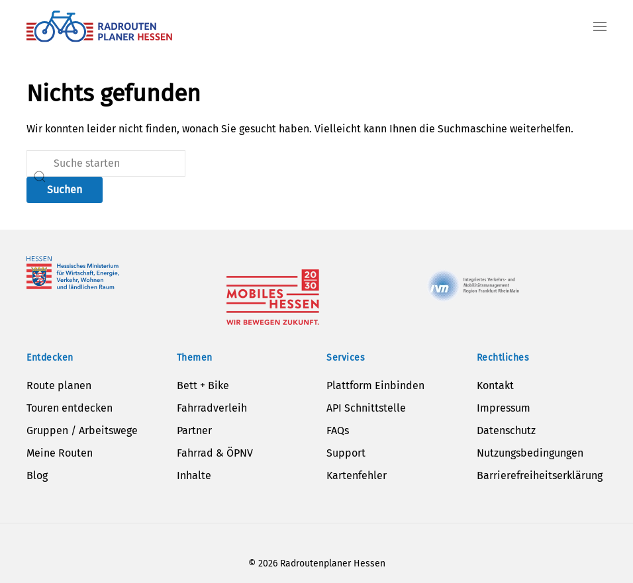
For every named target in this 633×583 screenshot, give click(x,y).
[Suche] (105, 163)
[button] (600, 26)
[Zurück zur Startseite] (99, 26)
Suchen (64, 189)
